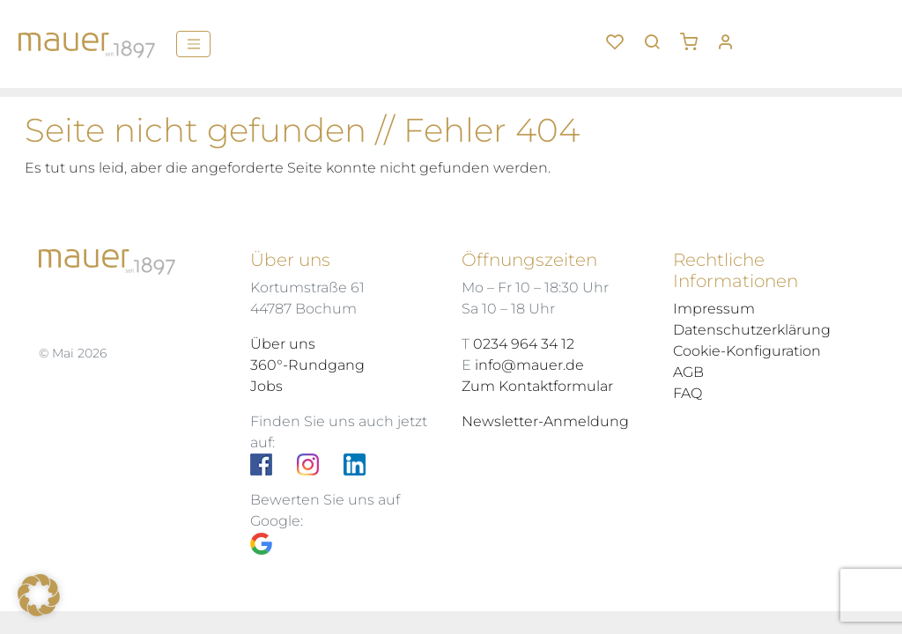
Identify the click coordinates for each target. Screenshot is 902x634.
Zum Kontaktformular (537, 386)
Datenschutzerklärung (752, 329)
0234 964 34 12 (523, 343)
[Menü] (193, 44)
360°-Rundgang (307, 365)
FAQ (687, 393)
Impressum (714, 308)
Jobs (266, 386)
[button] (695, 35)
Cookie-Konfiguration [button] (747, 351)
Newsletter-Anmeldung (545, 421)
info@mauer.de (529, 365)
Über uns (282, 343)
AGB (688, 372)
